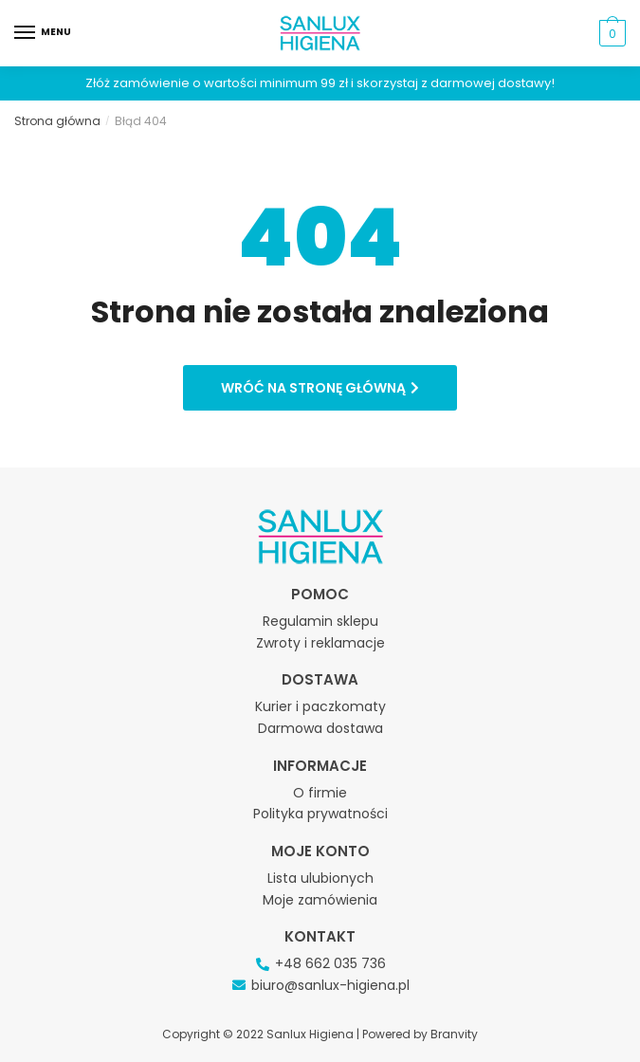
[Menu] (42, 33)
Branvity (454, 1034)
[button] (320, 388)
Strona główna (57, 121)
